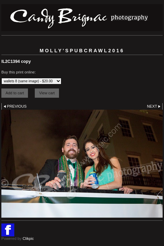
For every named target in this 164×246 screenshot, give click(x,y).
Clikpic (28, 238)
